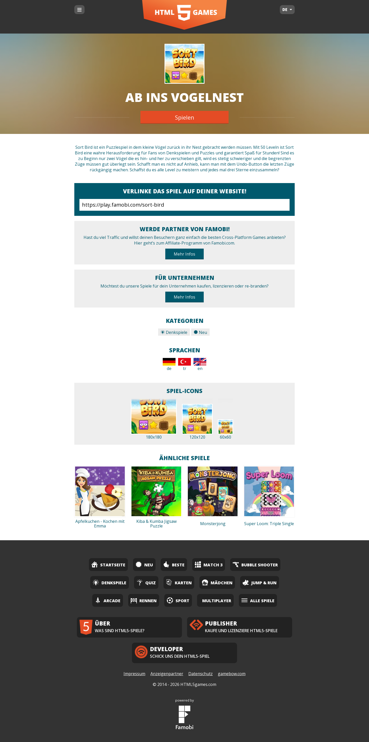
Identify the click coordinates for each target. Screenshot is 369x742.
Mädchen (217, 582)
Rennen (144, 600)
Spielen (184, 117)
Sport (178, 600)
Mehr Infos (184, 254)
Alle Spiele (257, 600)
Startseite (108, 564)
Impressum (134, 673)
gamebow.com (231, 673)
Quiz (146, 582)
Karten (179, 582)
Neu (200, 332)
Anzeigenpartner (166, 673)
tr (184, 364)
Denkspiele (174, 332)
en (199, 364)
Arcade (107, 600)
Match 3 (208, 564)
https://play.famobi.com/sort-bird (184, 205)
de (169, 364)
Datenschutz (200, 673)
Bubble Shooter (255, 564)
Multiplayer (216, 600)
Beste (173, 564)
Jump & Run (259, 582)
